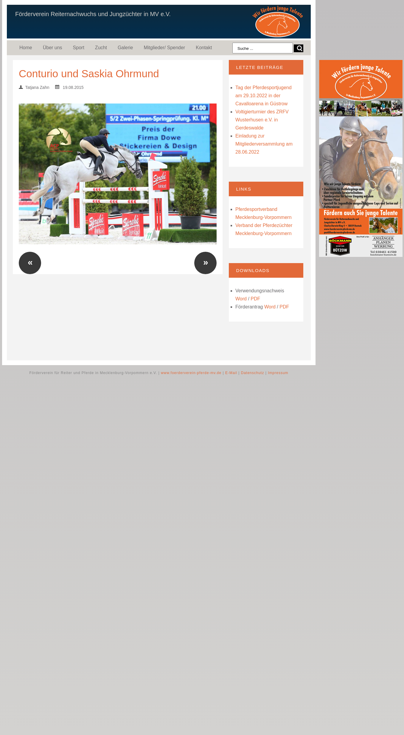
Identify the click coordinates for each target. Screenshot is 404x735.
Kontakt (204, 47)
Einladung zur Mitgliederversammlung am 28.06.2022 (264, 144)
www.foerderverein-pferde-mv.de (191, 373)
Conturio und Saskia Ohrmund (89, 73)
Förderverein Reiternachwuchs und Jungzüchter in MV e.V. (93, 14)
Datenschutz (252, 373)
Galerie (125, 47)
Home (25, 47)
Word (241, 298)
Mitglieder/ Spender (164, 47)
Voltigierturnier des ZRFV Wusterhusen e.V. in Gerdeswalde (262, 119)
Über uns (52, 47)
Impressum (278, 373)
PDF (255, 298)
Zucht (101, 47)
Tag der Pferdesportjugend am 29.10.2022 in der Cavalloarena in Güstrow (263, 95)
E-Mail (231, 373)
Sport (78, 47)
